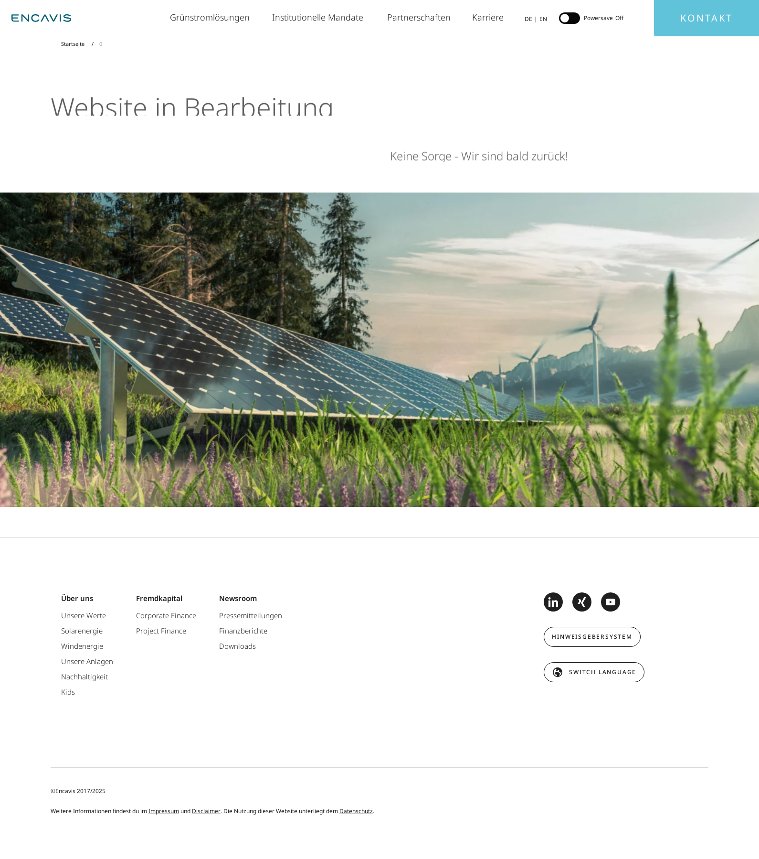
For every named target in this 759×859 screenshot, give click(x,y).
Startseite (73, 43)
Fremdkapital (159, 598)
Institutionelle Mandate (320, 17)
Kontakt (706, 17)
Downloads (237, 646)
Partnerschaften (420, 17)
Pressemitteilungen (250, 615)
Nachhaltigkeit (84, 676)
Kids (68, 692)
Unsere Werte (83, 615)
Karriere (489, 17)
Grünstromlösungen (211, 17)
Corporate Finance (166, 615)
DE (528, 19)
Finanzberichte (243, 630)
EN (543, 19)
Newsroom (238, 598)
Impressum (163, 811)
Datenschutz (356, 811)
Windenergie (82, 646)
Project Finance (161, 630)
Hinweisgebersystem (592, 637)
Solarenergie (82, 630)
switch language (602, 672)
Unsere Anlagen (87, 661)
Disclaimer (206, 811)
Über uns (77, 598)
